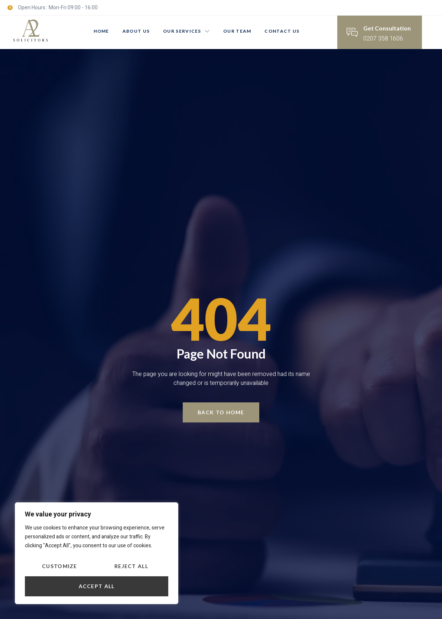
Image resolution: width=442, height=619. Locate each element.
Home (101, 31)
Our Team (237, 31)
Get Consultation (387, 28)
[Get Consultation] (352, 32)
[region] (96, 553)
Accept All (97, 586)
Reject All (131, 566)
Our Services (186, 31)
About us (136, 31)
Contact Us (281, 31)
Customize (59, 566)
